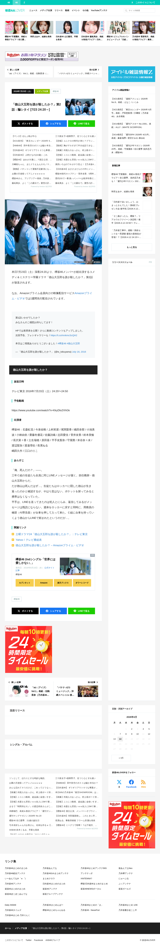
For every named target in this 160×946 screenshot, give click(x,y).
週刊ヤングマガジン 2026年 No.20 (25, 913)
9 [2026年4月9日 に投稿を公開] (131, 506)
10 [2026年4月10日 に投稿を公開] (137, 506)
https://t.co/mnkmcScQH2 (64, 335)
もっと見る (132, 247)
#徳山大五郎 (73, 343)
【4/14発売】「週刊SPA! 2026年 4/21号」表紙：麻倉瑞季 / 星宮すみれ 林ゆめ (131, 136)
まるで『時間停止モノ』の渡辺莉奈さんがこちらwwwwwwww (31, 904)
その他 (85, 10)
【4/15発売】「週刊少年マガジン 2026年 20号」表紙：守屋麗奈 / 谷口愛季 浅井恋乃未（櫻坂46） (131, 149)
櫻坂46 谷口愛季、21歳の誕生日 (24, 918)
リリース (59, 10)
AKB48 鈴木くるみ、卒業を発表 (24, 927)
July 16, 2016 (79, 351)
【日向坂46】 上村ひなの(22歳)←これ (30, 155)
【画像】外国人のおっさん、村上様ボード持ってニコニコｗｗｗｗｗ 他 (76, 150)
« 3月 (121, 530)
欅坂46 (56, 91)
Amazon (44, 583)
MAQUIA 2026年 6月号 (139, 400)
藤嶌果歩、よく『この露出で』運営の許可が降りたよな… (76, 183)
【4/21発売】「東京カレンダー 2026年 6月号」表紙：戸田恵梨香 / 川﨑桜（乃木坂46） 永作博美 (32, 141)
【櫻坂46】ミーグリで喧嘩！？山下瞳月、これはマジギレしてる (77, 923)
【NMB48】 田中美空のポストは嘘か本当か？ (32, 145)
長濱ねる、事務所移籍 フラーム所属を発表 (75, 918)
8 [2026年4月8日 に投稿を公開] (126, 506)
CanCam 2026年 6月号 (139, 442)
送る (83, 123)
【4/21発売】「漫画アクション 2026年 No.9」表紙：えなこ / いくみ (129, 100)
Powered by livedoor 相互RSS (41, 186)
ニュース (33, 10)
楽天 (146, 330)
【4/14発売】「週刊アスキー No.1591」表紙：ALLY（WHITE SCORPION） (131, 125)
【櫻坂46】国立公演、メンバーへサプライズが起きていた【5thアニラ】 (77, 909)
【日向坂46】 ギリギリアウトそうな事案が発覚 (32, 150)
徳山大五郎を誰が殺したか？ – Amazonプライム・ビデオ (50, 545)
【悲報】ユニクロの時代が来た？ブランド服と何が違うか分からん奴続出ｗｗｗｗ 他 (76, 141)
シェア (55, 123)
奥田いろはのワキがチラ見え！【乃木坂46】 (76, 164)
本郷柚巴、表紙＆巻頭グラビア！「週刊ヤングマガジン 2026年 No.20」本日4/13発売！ (31, 909)
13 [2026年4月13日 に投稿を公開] (114, 511)
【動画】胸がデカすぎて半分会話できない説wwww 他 (76, 145)
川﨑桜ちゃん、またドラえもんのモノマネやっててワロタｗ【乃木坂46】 (32, 164)
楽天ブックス (63, 583)
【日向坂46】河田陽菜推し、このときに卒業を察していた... (77, 913)
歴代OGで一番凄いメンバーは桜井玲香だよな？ (76, 178)
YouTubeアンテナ (99, 10)
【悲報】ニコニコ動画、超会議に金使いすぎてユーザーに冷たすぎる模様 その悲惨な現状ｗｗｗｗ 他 (76, 155)
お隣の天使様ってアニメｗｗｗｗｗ (28, 174)
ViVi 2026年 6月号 (137, 420)
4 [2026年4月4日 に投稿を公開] (143, 501)
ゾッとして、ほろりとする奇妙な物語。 (28, 876)
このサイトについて (145, 2)
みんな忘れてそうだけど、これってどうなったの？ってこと (31, 885)
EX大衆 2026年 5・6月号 (140, 305)
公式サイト (49, 568)
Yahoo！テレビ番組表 (29, 539)
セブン (146, 281)
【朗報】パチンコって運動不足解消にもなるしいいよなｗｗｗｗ (32, 169)
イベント (76, 10)
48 (9, 2)
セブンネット (24, 583)
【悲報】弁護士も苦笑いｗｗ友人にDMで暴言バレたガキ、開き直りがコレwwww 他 (76, 159)
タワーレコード (82, 583)
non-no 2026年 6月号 (138, 362)
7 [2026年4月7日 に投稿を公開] (120, 506)
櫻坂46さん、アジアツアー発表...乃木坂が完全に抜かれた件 (32, 178)
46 (16, 2)
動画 (67, 10)
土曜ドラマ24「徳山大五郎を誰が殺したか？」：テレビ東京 (52, 534)
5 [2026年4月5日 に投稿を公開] (149, 501)
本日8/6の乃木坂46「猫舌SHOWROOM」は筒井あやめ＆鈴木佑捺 (77, 890)
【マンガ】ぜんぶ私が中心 (24, 136)
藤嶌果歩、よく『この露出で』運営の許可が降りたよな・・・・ (32, 183)
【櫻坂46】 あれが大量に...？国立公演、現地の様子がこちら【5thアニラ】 (32, 159)
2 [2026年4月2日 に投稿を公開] (131, 501)
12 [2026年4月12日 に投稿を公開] (149, 506)
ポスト (27, 123)
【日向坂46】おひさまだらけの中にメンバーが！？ (76, 169)
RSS (143, 559)
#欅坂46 (62, 343)
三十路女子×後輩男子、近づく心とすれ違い (75, 136)
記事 (18, 570)
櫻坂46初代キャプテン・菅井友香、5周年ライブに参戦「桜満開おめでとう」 (76, 174)
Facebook (131, 559)
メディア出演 (46, 10)
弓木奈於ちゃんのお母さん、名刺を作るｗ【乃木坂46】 (31, 923)
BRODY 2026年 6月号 (139, 431)
